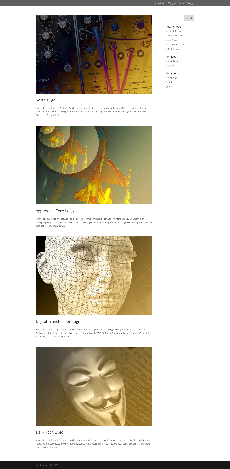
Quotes (169, 86)
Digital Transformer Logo (58, 321)
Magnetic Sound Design (181, 3)
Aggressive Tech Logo (55, 210)
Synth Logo (46, 100)
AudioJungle (171, 77)
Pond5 (169, 82)
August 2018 (172, 61)
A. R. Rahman (172, 49)
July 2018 (170, 65)
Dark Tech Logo (50, 432)
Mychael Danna (173, 31)
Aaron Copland (173, 40)
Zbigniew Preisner (174, 35)
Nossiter (159, 3)
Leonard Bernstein (175, 44)
